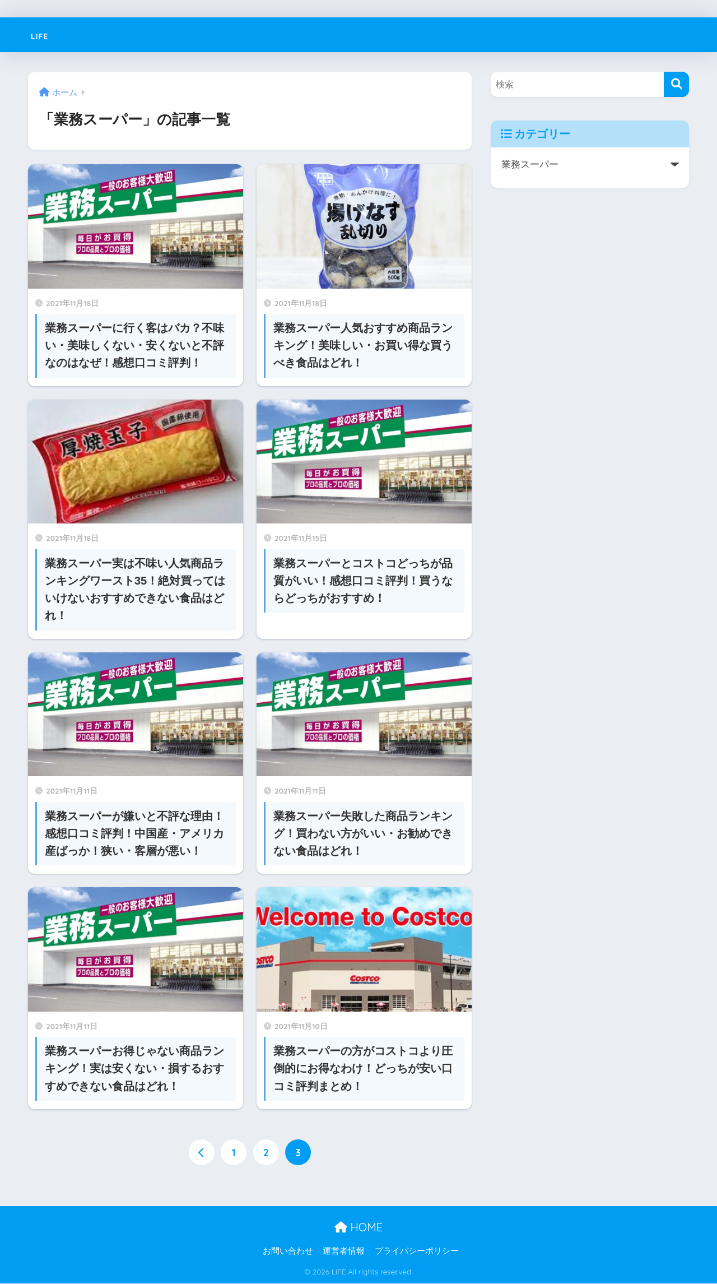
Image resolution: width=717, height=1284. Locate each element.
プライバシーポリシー (417, 1250)
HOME (358, 1227)
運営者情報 (344, 1250)
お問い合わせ (288, 1250)
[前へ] (201, 1153)
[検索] (676, 84)
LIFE (44, 34)
